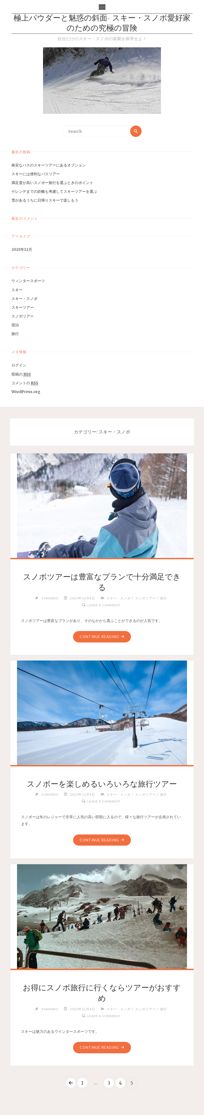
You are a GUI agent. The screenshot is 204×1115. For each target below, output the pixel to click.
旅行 (15, 333)
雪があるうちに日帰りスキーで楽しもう (44, 200)
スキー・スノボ (24, 298)
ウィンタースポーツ (28, 280)
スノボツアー (22, 316)
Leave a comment (103, 605)
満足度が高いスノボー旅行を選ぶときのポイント (52, 182)
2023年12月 (21, 249)
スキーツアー (22, 307)
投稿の (21, 374)
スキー (17, 289)
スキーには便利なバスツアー (35, 174)
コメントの (24, 383)
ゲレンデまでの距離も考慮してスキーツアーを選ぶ (54, 191)
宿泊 (15, 325)
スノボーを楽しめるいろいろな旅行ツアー (102, 784)
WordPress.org (25, 391)
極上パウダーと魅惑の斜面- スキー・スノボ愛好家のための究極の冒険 (102, 23)
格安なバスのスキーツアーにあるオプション (48, 165)
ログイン (18, 365)
